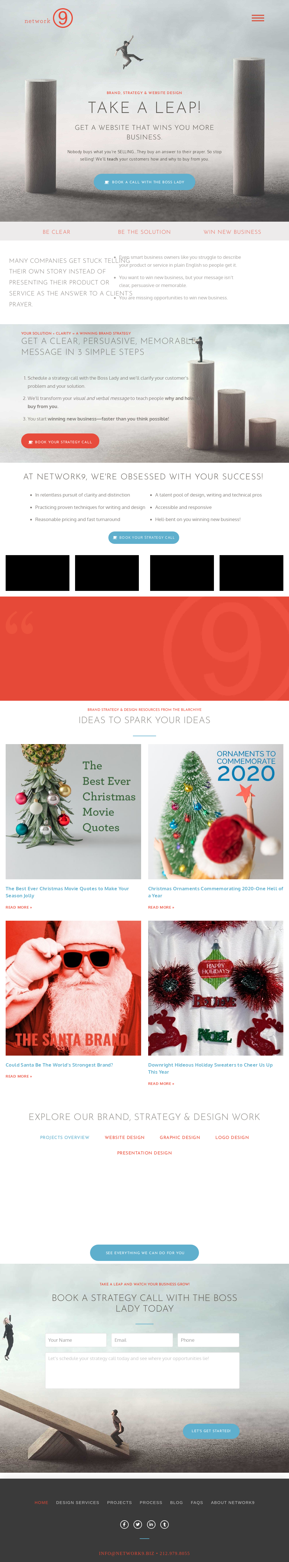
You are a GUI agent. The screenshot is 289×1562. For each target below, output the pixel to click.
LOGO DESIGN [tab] (232, 1138)
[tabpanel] (144, 1187)
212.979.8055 (175, 1527)
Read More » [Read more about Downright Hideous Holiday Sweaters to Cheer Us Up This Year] (161, 1083)
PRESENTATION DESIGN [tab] (144, 1153)
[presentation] (88, 1379)
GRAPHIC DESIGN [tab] (180, 1138)
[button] (258, 18)
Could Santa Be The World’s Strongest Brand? (59, 1065)
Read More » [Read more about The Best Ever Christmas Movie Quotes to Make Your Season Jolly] (19, 907)
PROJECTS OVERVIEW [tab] (65, 1138)
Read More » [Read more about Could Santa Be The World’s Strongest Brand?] (19, 1076)
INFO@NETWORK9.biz (127, 1527)
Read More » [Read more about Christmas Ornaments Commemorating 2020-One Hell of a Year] (161, 907)
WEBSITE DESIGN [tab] (125, 1138)
